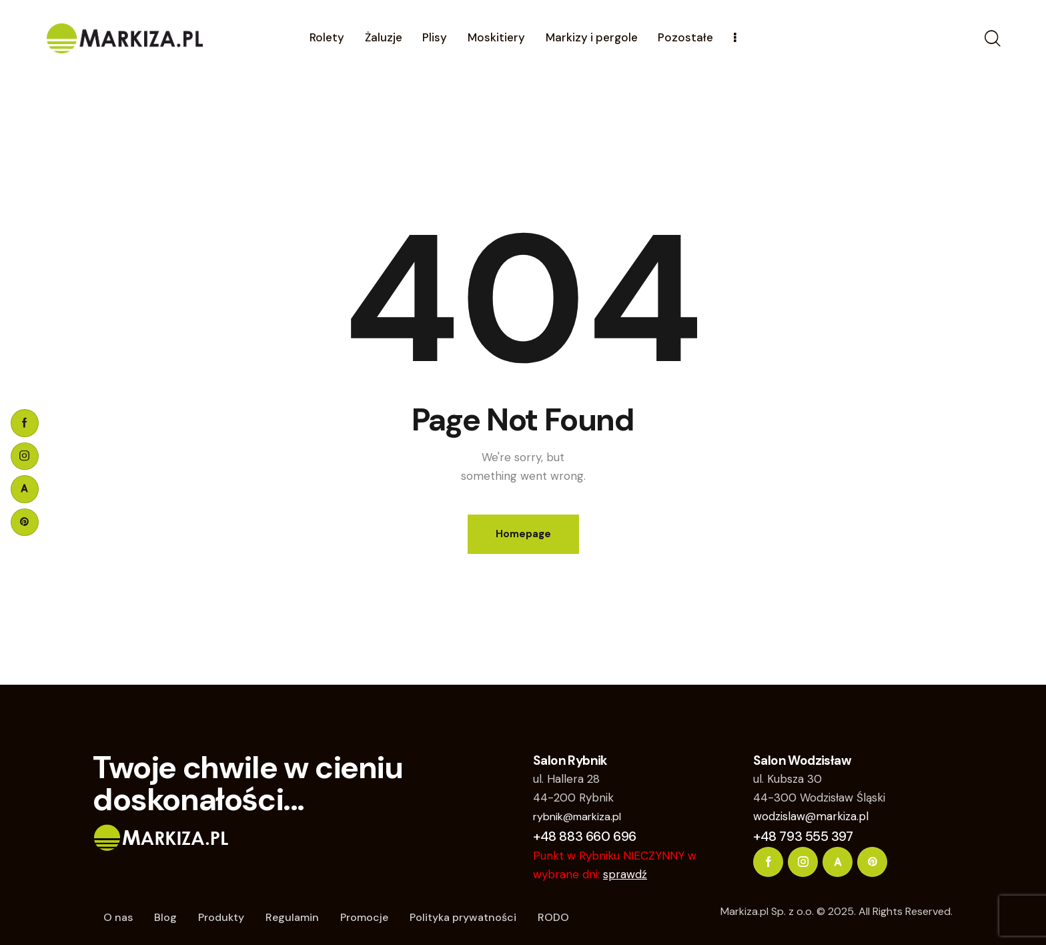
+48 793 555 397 (803, 836)
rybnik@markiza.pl (577, 817)
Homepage (523, 534)
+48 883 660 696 (584, 836)
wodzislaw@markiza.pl (811, 816)
